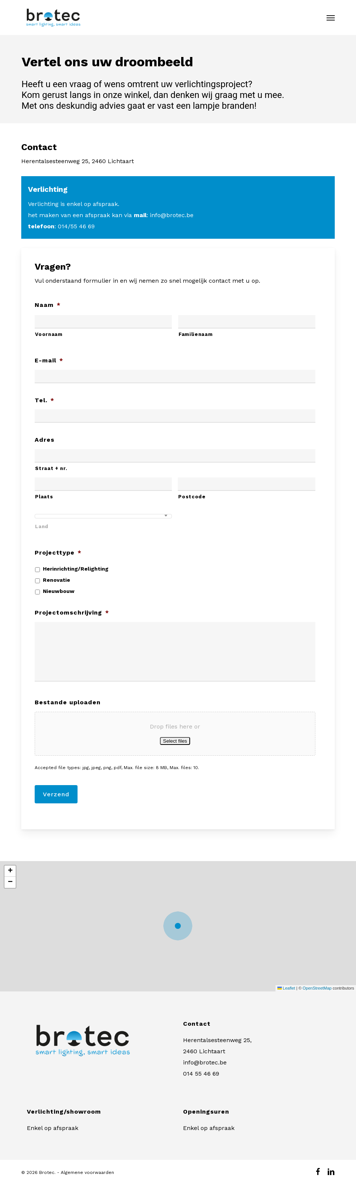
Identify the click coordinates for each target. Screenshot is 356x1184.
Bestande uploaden (68, 702)
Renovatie (56, 580)
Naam (48, 304)
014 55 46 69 (201, 1073)
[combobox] (103, 516)
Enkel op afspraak (52, 1127)
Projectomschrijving (72, 612)
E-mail (49, 360)
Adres (44, 439)
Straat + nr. (51, 468)
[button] (331, 17)
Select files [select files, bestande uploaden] (175, 741)
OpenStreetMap (317, 988)
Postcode (191, 496)
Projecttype (58, 552)
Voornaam (48, 334)
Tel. (44, 400)
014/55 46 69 (76, 226)
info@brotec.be (171, 215)
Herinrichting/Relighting (75, 569)
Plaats (44, 496)
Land (41, 526)
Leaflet (286, 988)
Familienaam (195, 334)
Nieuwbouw (59, 591)
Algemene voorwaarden (87, 1172)
